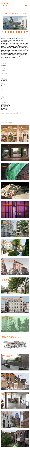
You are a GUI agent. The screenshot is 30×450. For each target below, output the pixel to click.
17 (27, 31)
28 (21, 32)
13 (21, 31)
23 (13, 32)
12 (19, 31)
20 (8, 32)
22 (11, 32)
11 (18, 31)
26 (18, 32)
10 (16, 31)
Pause (15, 29)
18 (5, 32)
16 (26, 31)
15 (24, 31)
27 (19, 32)
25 (16, 32)
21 (10, 32)
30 (24, 32)
